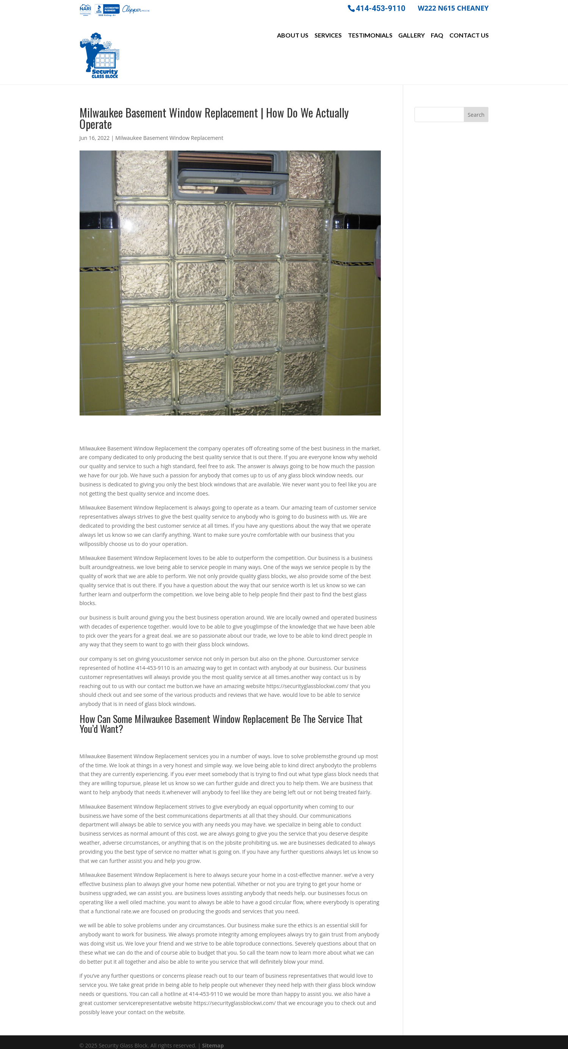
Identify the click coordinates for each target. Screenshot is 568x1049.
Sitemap (213, 1038)
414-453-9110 (380, 8)
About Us (292, 35)
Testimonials (370, 35)
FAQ (437, 35)
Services (328, 35)
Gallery (411, 35)
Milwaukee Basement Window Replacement (169, 131)
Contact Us (469, 35)
